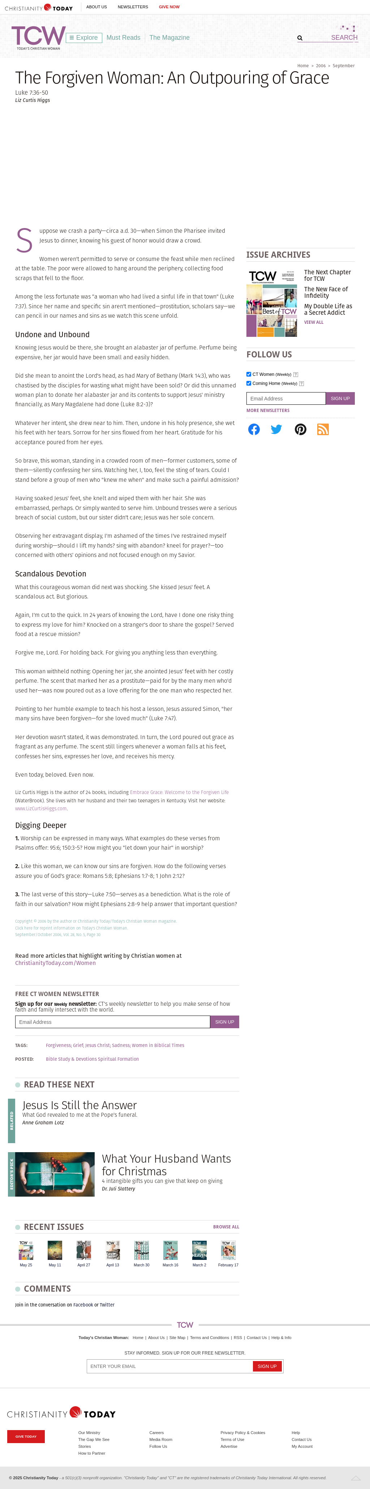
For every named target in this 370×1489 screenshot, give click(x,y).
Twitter (107, 1304)
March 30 (141, 1265)
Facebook (83, 1304)
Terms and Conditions (209, 1337)
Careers (157, 1432)
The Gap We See (93, 1439)
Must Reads (124, 37)
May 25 (26, 1265)
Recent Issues (54, 1227)
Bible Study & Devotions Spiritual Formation (92, 1059)
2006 (321, 66)
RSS (238, 1337)
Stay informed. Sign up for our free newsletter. (184, 1353)
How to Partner (92, 1453)
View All (313, 322)
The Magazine (170, 37)
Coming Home (275, 383)
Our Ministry (89, 1432)
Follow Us (158, 1446)
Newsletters (133, 7)
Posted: (24, 1059)
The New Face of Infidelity (326, 292)
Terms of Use (232, 1439)
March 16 (170, 1265)
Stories (84, 1446)
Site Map (177, 1337)
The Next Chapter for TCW (327, 275)
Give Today (26, 1436)
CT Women (272, 374)
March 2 (199, 1265)
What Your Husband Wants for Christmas (166, 1164)
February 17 (228, 1265)
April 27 (83, 1265)
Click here (24, 928)
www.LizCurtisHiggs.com (41, 808)
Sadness (121, 1045)
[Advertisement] (185, 164)
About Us (96, 7)
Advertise (228, 1446)
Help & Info (281, 1337)
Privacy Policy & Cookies (242, 1432)
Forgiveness (58, 1045)
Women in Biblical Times (158, 1045)
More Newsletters (267, 410)
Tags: (21, 1045)
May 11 (55, 1265)
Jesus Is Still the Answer (79, 1105)
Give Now (169, 7)
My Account (302, 1446)
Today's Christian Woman (103, 1337)
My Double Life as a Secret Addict (328, 309)
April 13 (112, 1265)
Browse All (226, 1227)
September (344, 66)
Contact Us (257, 1337)
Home (303, 66)
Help (296, 1432)
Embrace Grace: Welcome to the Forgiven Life (179, 792)
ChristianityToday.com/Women (55, 963)
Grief (78, 1045)
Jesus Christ (97, 1045)
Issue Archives (278, 254)
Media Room (161, 1439)
